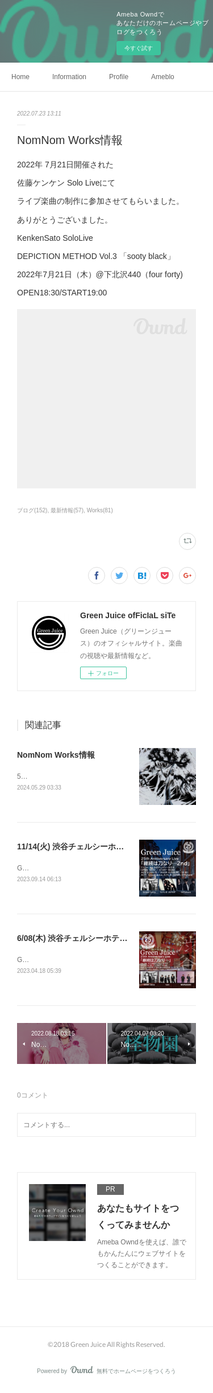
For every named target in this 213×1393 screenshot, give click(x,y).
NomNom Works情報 (56, 754)
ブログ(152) (32, 510)
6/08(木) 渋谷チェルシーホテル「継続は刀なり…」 (108, 939)
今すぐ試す (138, 48)
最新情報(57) (67, 510)
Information (69, 77)
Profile (118, 77)
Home (20, 77)
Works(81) (100, 510)
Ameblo (162, 77)
